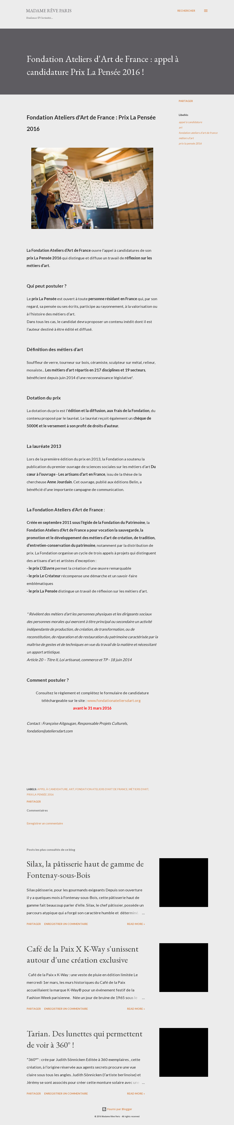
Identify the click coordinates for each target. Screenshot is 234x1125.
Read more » (136, 923)
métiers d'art (186, 138)
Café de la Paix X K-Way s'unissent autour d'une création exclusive (82, 954)
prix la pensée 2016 (190, 143)
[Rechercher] (186, 10)
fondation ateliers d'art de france (198, 132)
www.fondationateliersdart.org (114, 700)
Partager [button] (186, 101)
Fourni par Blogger (117, 1109)
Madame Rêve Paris (48, 11)
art (180, 127)
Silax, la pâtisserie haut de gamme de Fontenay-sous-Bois (85, 869)
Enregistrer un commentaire (45, 823)
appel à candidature (190, 122)
